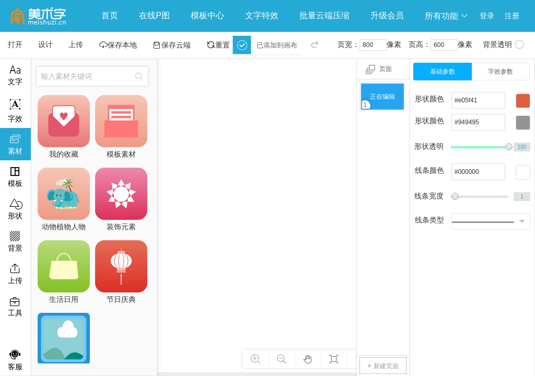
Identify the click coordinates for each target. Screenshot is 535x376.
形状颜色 (429, 99)
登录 (487, 15)
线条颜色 (429, 170)
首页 (109, 15)
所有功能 (447, 15)
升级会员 (387, 15)
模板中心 (207, 15)
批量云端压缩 (324, 15)
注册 (512, 15)
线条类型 (429, 220)
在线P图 (154, 15)
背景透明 (503, 44)
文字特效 (261, 15)
